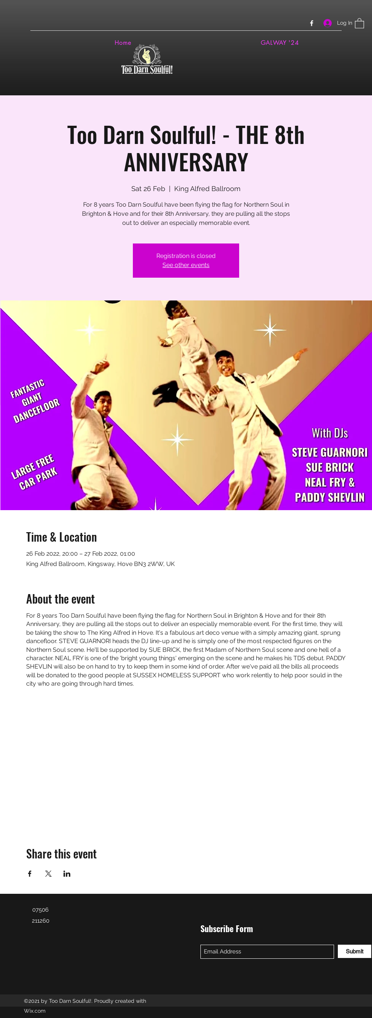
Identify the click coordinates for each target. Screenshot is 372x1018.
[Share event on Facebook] (29, 874)
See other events (186, 265)
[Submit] (354, 951)
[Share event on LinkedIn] (67, 874)
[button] (359, 22)
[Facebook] (311, 23)
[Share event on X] (48, 874)
